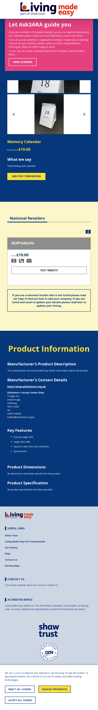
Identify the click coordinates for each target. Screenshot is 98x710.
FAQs (8, 553)
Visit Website (49, 270)
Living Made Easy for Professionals (25, 541)
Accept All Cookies (20, 700)
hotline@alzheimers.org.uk (20, 417)
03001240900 (14, 413)
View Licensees (22, 62)
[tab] (27, 215)
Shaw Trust (11, 535)
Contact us (11, 559)
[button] (13, 114)
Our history (11, 547)
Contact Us (52, 585)
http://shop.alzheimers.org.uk (26, 386)
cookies (17, 672)
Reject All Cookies (19, 689)
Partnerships (12, 565)
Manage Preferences (54, 689)
